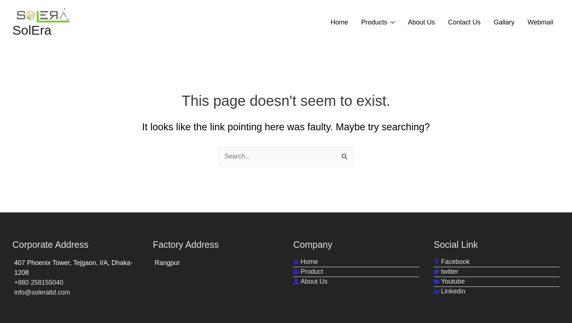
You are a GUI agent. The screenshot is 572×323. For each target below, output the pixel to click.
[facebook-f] (452, 262)
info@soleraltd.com (42, 292)
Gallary (504, 22)
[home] (305, 262)
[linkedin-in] (449, 291)
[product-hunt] (308, 272)
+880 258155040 (39, 282)
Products (378, 22)
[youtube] (449, 281)
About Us (421, 22)
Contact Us (464, 22)
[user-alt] (310, 281)
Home (339, 22)
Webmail (540, 22)
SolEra (32, 30)
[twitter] (446, 272)
